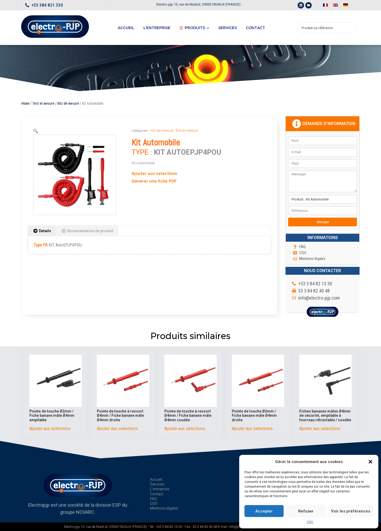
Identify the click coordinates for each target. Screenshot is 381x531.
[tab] (42, 231)
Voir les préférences (350, 511)
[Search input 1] (323, 28)
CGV (310, 522)
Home (25, 103)
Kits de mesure (68, 103)
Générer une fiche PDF (154, 181)
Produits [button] (194, 27)
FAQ (153, 499)
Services (227, 27)
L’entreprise (156, 27)
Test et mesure (43, 103)
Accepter (264, 511)
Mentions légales (164, 508)
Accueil (126, 27)
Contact (255, 27)
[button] (370, 461)
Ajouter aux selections (154, 173)
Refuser (306, 511)
